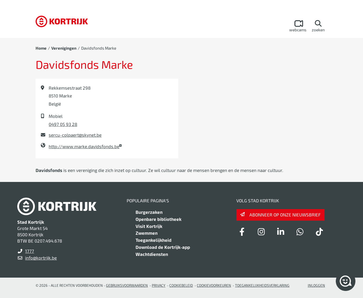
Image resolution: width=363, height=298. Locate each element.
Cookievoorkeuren (214, 285)
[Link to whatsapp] (300, 231)
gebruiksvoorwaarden (127, 285)
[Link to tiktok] (319, 231)
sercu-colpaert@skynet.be (75, 134)
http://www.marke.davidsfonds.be (84, 146)
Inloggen (316, 285)
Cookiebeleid (181, 285)
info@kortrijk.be (41, 257)
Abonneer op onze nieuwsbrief (285, 214)
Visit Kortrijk (149, 226)
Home (41, 48)
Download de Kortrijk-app (163, 247)
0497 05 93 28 (63, 124)
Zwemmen (147, 233)
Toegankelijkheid (153, 240)
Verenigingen (63, 48)
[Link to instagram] (261, 231)
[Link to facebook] (242, 231)
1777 (29, 251)
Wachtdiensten (152, 254)
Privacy (158, 285)
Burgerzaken (149, 212)
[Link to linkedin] (281, 231)
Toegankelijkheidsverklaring (262, 285)
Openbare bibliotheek (158, 219)
